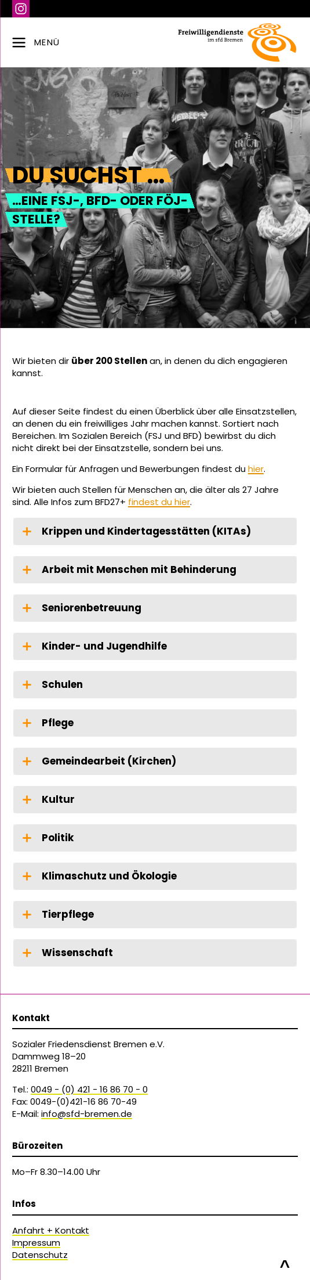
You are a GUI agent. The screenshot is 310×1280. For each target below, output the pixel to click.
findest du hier (159, 502)
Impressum (36, 1242)
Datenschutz (40, 1255)
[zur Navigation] (155, 42)
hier (256, 469)
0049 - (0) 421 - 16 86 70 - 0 (89, 1089)
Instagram (21, 8)
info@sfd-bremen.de (86, 1114)
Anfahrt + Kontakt (50, 1230)
